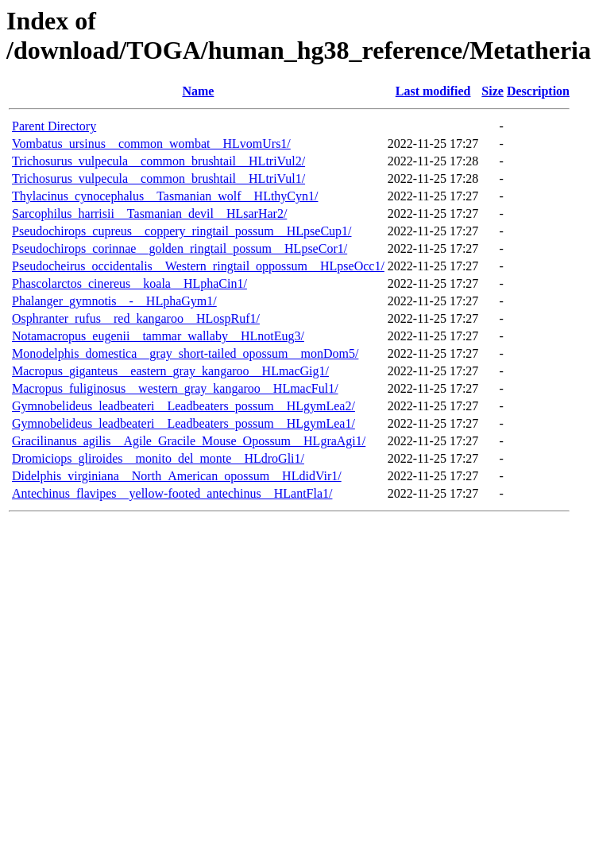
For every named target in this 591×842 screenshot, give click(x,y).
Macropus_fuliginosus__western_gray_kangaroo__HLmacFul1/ (175, 388)
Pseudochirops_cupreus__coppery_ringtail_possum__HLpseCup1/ (182, 231)
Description (538, 91)
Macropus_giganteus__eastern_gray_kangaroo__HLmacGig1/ (170, 371)
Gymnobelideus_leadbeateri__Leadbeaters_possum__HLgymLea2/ (183, 406)
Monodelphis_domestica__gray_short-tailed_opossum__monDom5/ (185, 353)
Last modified (433, 91)
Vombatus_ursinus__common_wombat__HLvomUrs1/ (151, 143)
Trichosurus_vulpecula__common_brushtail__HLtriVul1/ (158, 178)
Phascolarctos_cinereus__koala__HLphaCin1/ (129, 283)
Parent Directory (54, 126)
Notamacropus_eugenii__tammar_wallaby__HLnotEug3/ (158, 336)
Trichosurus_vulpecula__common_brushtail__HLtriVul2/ (158, 161)
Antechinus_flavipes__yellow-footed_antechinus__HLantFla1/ (172, 493)
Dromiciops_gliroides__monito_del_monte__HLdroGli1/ (158, 458)
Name (198, 91)
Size (492, 91)
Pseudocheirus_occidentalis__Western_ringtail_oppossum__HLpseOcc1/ (198, 266)
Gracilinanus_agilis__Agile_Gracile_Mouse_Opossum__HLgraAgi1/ (188, 441)
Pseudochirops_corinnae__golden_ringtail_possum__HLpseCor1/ (179, 248)
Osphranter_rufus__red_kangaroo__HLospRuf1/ (136, 318)
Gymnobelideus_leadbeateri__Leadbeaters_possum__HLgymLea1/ (183, 423)
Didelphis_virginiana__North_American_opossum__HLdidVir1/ (177, 476)
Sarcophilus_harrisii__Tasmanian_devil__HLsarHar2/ (149, 213)
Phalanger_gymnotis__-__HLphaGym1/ (114, 301)
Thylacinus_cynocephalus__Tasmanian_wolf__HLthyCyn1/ (165, 196)
